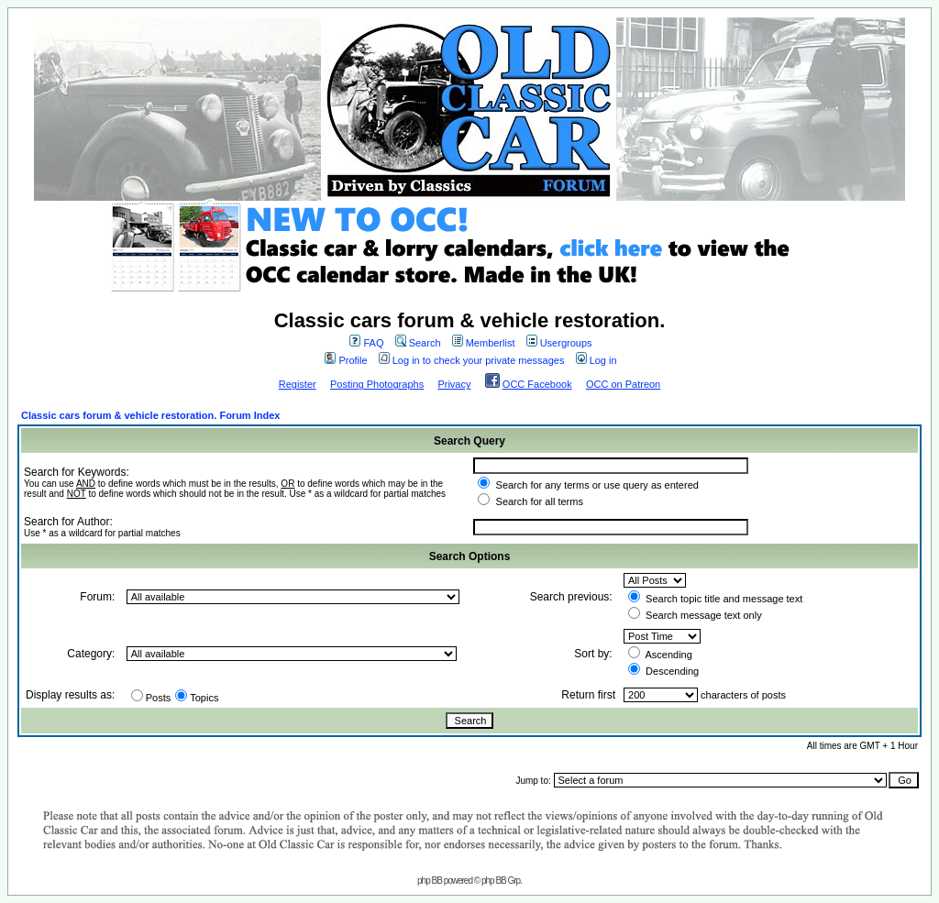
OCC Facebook (537, 384)
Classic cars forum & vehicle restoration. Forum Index (150, 415)
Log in (596, 360)
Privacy (453, 384)
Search (418, 342)
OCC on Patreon (623, 384)
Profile (346, 360)
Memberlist (483, 342)
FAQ (366, 342)
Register (297, 384)
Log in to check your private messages (472, 360)
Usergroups (559, 342)
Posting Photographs (377, 384)
